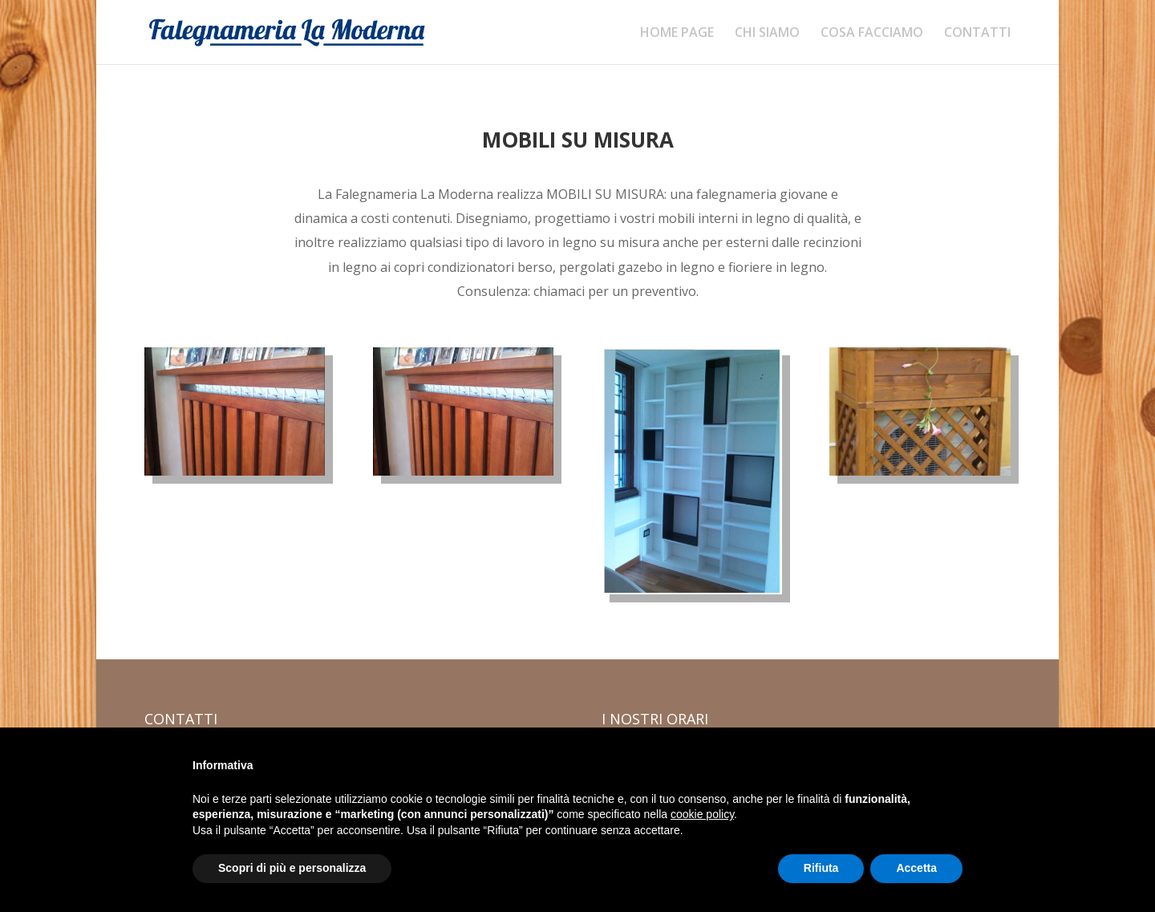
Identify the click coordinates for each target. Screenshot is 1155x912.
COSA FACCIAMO (872, 33)
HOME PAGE (677, 33)
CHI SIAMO (767, 33)
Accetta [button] (916, 867)
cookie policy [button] (702, 814)
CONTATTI (977, 33)
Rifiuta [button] (821, 867)
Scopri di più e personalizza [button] (292, 867)
